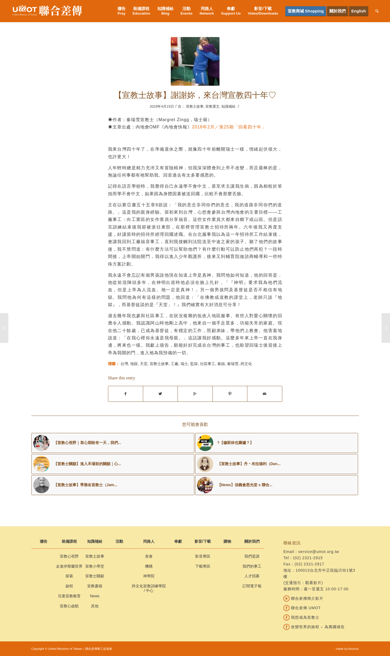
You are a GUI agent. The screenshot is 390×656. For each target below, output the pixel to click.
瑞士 (184, 364)
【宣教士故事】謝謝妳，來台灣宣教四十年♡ (195, 95)
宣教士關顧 (94, 576)
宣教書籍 (94, 586)
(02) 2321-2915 (308, 558)
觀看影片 (313, 583)
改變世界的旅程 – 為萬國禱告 (314, 627)
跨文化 (246, 364)
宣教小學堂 (94, 566)
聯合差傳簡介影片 (303, 598)
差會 (149, 556)
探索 (69, 576)
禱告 (43, 541)
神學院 (149, 576)
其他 (95, 606)
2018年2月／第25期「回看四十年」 (229, 126)
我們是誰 (252, 556)
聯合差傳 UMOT (302, 608)
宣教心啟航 (69, 606)
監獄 (194, 364)
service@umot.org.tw (318, 551)
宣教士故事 (195, 106)
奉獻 (178, 541)
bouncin (353, 648)
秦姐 (221, 364)
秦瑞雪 (232, 364)
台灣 (124, 364)
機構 (149, 566)
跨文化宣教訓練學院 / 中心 (149, 588)
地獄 (134, 364)
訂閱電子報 (251, 586)
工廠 (174, 364)
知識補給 (228, 106)
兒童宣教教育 (69, 596)
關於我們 (252, 541)
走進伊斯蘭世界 (69, 566)
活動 (119, 541)
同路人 (149, 541)
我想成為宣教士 (301, 617)
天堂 (144, 364)
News (94, 596)
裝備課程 (69, 541)
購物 (227, 541)
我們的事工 (251, 566)
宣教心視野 (69, 556)
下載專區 (202, 566)
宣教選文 (212, 106)
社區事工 (207, 364)
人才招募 (252, 576)
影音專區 (202, 556)
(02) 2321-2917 (310, 564)
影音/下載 (203, 541)
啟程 (69, 586)
